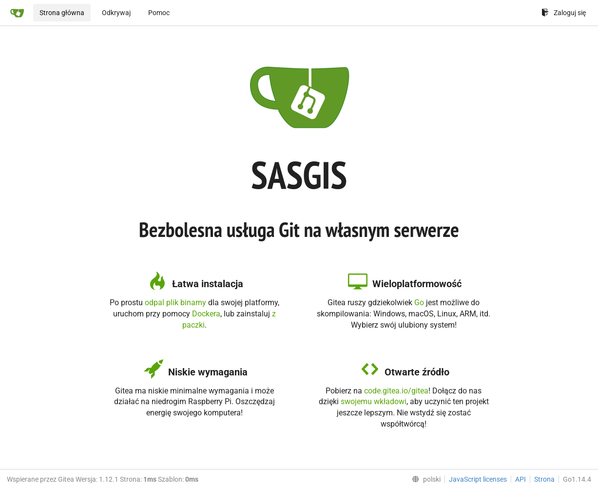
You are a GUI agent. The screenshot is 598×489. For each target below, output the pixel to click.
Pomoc (159, 13)
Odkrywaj (116, 13)
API (520, 479)
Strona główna (61, 13)
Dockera (206, 313)
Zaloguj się (563, 13)
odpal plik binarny (175, 302)
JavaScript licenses (478, 479)
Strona (544, 479)
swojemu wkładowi (373, 401)
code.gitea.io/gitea (396, 390)
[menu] (424, 479)
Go (419, 302)
